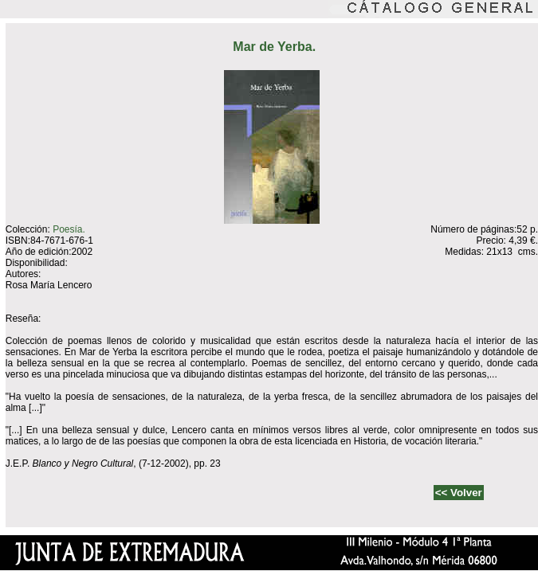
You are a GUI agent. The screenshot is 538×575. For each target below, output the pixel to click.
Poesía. (69, 229)
